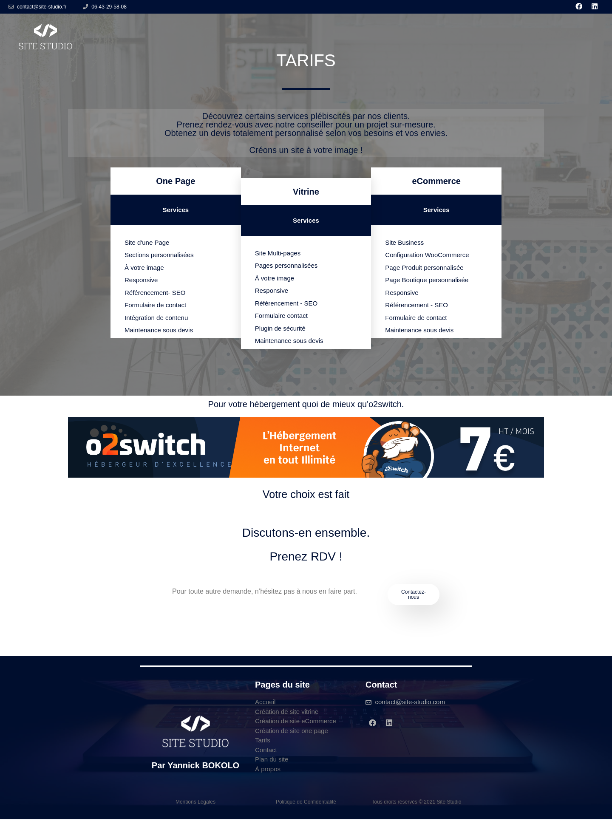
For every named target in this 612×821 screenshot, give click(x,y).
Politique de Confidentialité (306, 804)
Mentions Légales (195, 804)
